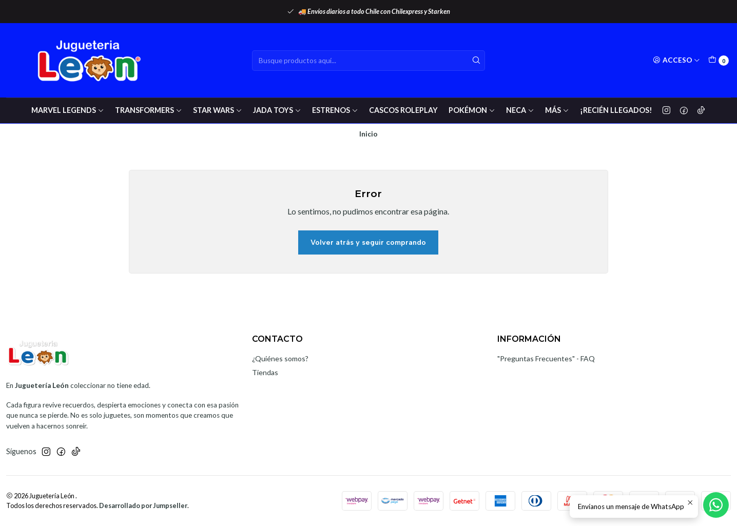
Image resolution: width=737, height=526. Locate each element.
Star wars (217, 110)
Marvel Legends (67, 110)
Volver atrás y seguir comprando (368, 242)
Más (557, 110)
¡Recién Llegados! (616, 110)
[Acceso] (676, 60)
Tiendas (265, 372)
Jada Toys (277, 110)
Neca (520, 110)
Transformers (148, 110)
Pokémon (472, 110)
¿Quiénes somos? (280, 358)
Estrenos (335, 110)
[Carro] (718, 60)
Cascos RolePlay (403, 110)
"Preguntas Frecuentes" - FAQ (546, 358)
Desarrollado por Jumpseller (143, 505)
